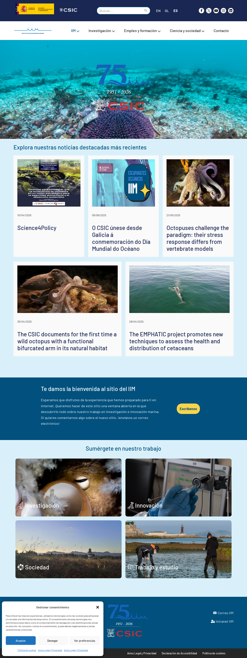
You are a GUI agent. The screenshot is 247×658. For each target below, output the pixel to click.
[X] (208, 10)
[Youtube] (216, 10)
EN (158, 10)
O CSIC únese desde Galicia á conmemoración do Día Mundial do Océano (121, 238)
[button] (98, 607)
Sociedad (37, 567)
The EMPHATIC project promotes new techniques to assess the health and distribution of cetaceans (176, 341)
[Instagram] (223, 10)
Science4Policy (36, 227)
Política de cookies (27, 650)
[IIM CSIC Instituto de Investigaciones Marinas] (34, 30)
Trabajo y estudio (156, 567)
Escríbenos (188, 409)
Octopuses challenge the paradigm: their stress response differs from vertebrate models (198, 238)
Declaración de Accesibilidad (179, 653)
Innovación (148, 505)
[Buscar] (119, 10)
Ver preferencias (84, 640)
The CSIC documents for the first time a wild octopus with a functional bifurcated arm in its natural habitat (67, 341)
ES (175, 10)
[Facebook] (201, 10)
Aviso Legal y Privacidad (50, 650)
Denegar (52, 640)
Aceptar (21, 640)
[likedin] (230, 10)
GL (167, 10)
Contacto (221, 30)
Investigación (42, 505)
